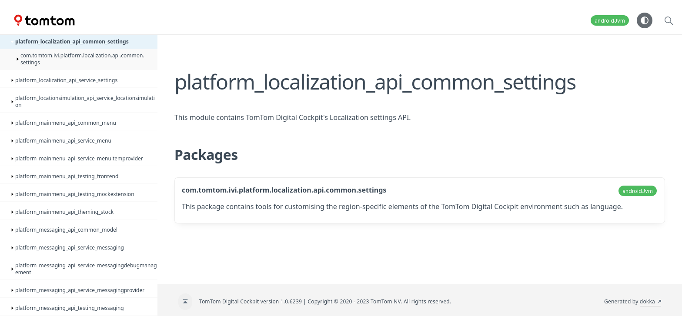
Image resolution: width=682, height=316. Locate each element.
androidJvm (610, 20)
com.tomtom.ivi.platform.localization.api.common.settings (284, 190)
